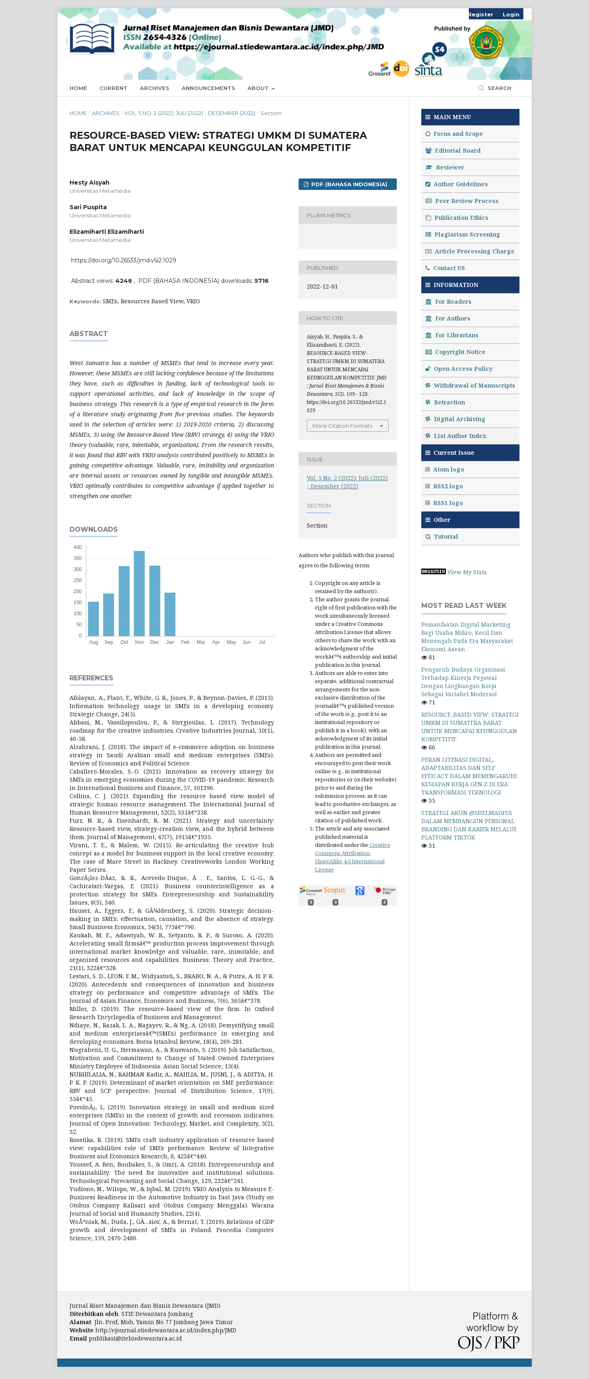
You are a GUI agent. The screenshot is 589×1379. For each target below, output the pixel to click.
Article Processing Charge (470, 251)
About (258, 88)
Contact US (445, 268)
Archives (154, 88)
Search (498, 88)
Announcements (208, 88)
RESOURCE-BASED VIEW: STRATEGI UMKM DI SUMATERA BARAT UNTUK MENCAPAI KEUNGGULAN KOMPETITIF (470, 727)
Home (78, 88)
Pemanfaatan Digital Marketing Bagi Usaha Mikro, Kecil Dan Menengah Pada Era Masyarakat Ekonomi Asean (467, 637)
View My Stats (467, 572)
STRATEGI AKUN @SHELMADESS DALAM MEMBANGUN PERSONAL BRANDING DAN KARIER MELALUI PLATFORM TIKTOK (468, 825)
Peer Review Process (462, 201)
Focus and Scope (454, 134)
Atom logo (445, 469)
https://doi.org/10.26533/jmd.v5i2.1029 (123, 260)
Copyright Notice (455, 352)
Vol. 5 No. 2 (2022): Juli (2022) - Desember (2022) (189, 113)
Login (511, 14)
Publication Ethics (456, 217)
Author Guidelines (456, 184)
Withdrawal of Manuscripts (470, 385)
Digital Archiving (455, 419)
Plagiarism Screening (462, 234)
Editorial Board (453, 150)
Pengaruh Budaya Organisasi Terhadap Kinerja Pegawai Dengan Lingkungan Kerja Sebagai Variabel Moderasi (463, 682)
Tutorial (442, 536)
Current (113, 88)
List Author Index (455, 436)
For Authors (447, 318)
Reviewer (444, 167)
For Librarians (452, 335)
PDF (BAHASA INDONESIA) (348, 184)
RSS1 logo (445, 503)
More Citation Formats (342, 425)
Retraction (445, 402)
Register (480, 14)
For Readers (448, 301)
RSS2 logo (445, 486)
